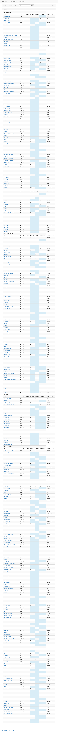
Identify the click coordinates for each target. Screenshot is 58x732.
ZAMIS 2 (5, 705)
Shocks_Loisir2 (6, 709)
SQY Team (6, 609)
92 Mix (5, 663)
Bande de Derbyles (7, 150)
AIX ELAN (5, 676)
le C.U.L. (5, 436)
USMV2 (5, 682)
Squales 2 (5, 131)
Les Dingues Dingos (7, 640)
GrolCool (5, 559)
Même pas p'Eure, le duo (8, 158)
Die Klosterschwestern (8, 26)
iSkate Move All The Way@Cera (9, 555)
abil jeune (5, 400)
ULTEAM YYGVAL (7, 661)
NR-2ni (5, 294)
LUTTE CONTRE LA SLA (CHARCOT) (10, 379)
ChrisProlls (6, 327)
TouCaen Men (6, 596)
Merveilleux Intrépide (7, 348)
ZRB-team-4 (6, 181)
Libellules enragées (7, 16)
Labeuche (5, 277)
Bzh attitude (6, 642)
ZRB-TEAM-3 (6, 168)
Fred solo (5, 358)
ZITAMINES (6, 717)
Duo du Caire (6, 156)
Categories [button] (11, 5)
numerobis (5, 377)
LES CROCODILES (7, 617)
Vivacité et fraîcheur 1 (7, 333)
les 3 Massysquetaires (8, 711)
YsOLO (5, 258)
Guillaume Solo (6, 239)
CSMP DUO (6, 137)
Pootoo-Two (6, 371)
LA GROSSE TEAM (7, 667)
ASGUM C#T (6, 129)
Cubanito (5, 325)
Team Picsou (6, 41)
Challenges (15, 1)
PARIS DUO (6, 68)
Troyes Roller (6, 502)
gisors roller (6, 467)
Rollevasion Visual (7, 461)
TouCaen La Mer (7, 703)
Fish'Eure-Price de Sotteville (9, 83)
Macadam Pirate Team (8, 697)
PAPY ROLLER (6, 356)
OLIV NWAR (6, 279)
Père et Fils (6, 87)
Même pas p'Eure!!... (7, 538)
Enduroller (4, 1)
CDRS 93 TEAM (7, 692)
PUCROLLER (6, 500)
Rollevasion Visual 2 (7, 465)
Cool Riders (6, 644)
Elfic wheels (6, 33)
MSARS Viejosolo (7, 354)
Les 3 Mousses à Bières (8, 444)
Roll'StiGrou (6, 95)
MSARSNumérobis (7, 367)
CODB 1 (5, 684)
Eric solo (5, 304)
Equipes (5, 5)
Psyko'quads (6, 440)
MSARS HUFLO (6, 166)
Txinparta (5, 200)
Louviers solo (6, 317)
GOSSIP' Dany (6, 300)
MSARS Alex (6, 141)
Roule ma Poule (6, 331)
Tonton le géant (6, 70)
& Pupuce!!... (6, 321)
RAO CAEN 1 (6, 496)
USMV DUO (6, 54)
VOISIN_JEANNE (7, 216)
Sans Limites (6, 550)
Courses (10, 1)
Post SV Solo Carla (7, 223)
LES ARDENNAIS (7, 116)
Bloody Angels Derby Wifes (8, 39)
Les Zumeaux (6, 79)
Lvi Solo (5, 214)
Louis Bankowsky (7, 246)
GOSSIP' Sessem (7, 252)
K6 (4, 145)
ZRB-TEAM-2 (6, 177)
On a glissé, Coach (7, 571)
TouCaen (5, 632)
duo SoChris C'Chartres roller (9, 133)
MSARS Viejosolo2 (7, 369)
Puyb (9, 730)
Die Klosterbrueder (7, 108)
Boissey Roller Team (7, 488)
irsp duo (5, 56)
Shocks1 (5, 722)
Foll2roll (5, 208)
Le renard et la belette (7, 74)
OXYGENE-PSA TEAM (8, 680)
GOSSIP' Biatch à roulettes (8, 578)
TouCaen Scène (6, 621)
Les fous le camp (7, 519)
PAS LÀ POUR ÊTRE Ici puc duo (9, 122)
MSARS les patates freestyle (9, 91)
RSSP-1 (5, 665)
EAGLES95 (6, 509)
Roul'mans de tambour (8, 615)
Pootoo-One (6, 229)
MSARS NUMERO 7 (7, 24)
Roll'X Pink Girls (6, 18)
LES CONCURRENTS (8, 477)
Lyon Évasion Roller (7, 143)
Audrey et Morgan (7, 175)
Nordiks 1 (5, 342)
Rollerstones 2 (6, 561)
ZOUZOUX (6, 630)
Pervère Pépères (7, 657)
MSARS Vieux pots (7, 513)
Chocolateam (6, 292)
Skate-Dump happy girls (8, 452)
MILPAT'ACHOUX (7, 427)
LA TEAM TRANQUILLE (8, 569)
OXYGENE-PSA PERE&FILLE (9, 160)
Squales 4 (5, 43)
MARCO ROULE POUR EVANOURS (10, 269)
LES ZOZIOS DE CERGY (8, 707)
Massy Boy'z (6, 699)
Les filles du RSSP (7, 22)
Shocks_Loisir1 (6, 688)
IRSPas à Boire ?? (7, 308)
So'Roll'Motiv (6, 310)
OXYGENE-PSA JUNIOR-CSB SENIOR (11, 35)
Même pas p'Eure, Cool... (8, 613)
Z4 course (5, 548)
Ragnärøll (5, 594)
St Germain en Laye (7, 81)
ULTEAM (5, 651)
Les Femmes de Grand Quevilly (9, 450)
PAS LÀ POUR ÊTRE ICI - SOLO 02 (10, 365)
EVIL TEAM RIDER (7, 93)
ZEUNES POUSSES (7, 419)
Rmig (5, 383)
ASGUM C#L (6, 135)
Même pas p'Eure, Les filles (8, 463)
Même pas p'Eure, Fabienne (9, 212)
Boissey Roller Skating (8, 540)
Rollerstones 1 (6, 517)
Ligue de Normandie (7, 398)
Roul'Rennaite (6, 557)
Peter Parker (6, 254)
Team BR (5, 573)
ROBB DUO (6, 185)
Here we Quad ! (6, 438)
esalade (5, 346)
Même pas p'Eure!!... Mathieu (9, 373)
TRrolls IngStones (7, 106)
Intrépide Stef (6, 231)
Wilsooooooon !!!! (7, 319)
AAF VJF (5, 607)
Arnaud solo (6, 392)
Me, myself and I (7, 271)
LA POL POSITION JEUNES (9, 404)
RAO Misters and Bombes (8, 678)
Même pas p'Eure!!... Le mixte (9, 628)
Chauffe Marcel (6, 486)
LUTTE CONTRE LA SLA (8, 306)
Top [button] (16, 5)
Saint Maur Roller (7, 542)
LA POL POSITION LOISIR (8, 713)
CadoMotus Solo (7, 237)
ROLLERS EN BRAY (7, 532)
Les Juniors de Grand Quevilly (9, 402)
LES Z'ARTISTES (7, 406)
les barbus (5, 139)
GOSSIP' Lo (6, 225)
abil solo (5, 193)
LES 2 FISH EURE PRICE (8, 102)
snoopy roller (6, 388)
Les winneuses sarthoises (8, 31)
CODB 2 (5, 530)
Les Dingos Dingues (7, 636)
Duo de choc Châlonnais (8, 112)
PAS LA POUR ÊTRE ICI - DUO (9, 127)
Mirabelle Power (6, 97)
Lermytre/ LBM (6, 469)
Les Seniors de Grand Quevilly (9, 525)
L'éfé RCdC (6, 611)
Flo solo (5, 202)
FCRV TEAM (6, 590)
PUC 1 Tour (6, 523)
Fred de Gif (6, 298)
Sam (4, 260)
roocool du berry (6, 580)
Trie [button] (53, 5)
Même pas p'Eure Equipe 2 (8, 567)
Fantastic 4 (6, 484)
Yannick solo (6, 285)
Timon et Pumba (7, 58)
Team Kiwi (5, 287)
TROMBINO (6, 204)
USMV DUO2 (6, 64)
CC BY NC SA (4, 730)
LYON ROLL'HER (7, 45)
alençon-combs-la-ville (8, 413)
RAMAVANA (6, 344)
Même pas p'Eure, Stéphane (9, 281)
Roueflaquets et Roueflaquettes (9, 563)
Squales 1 (5, 104)
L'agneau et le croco (7, 62)
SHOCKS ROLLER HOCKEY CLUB (10, 335)
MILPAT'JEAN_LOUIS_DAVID (9, 162)
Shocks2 (5, 701)
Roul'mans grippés (7, 565)
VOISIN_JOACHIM (7, 329)
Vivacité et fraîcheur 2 (7, 296)
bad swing (5, 323)
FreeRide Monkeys (7, 586)
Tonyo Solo (6, 248)
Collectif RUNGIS (7, 521)
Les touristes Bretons (7, 66)
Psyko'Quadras (6, 442)
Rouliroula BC (6, 72)
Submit (32, 5)
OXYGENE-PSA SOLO (8, 302)
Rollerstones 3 (6, 417)
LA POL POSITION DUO (8, 20)
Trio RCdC (5, 536)
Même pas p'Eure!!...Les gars (9, 638)
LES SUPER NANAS (7, 715)
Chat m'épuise (6, 152)
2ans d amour (6, 227)
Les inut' (5, 592)
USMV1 (5, 653)
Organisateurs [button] (22, 1)
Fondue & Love (6, 120)
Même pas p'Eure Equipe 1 (8, 588)
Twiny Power (6, 47)
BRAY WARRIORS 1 (7, 425)
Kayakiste (5, 381)
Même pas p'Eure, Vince (8, 256)
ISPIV (5, 659)
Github (12, 730)
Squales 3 (5, 37)
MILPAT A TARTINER (7, 626)
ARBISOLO (6, 210)
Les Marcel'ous (6, 546)
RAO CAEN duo (6, 85)
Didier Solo (6, 352)
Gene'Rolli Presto (7, 118)
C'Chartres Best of (7, 598)
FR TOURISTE (6, 183)
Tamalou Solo (6, 340)
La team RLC (6, 511)
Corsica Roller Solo (7, 360)
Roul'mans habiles (7, 603)
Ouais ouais (6, 114)
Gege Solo (5, 375)
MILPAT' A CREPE (7, 471)
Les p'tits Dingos (7, 423)
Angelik (5, 206)
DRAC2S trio (6, 490)
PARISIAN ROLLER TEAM (8, 534)
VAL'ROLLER (6, 515)
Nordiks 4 (5, 686)
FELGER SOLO (6, 283)
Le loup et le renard (7, 60)
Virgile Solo (6, 250)
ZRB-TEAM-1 (6, 179)
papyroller (5, 390)
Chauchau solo (6, 262)
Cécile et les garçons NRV (8, 582)
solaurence (6, 198)
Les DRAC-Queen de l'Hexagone (9, 473)
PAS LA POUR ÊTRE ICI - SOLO (9, 264)
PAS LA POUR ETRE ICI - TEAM (9, 544)
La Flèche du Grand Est (8, 241)
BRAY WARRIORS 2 (7, 634)
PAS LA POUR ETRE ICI (8, 507)
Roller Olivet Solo (7, 350)
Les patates (6, 187)
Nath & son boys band (8, 674)
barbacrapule (6, 459)
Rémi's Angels (6, 584)
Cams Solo (6, 221)
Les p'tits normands (7, 421)
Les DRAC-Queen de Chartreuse (9, 454)
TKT (4, 89)
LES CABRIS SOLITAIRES (8, 154)
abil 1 (5, 492)
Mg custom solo (6, 275)
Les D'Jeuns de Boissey (8, 415)
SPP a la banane (7, 605)
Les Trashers (6, 173)
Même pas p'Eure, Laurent (8, 273)
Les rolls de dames (7, 475)
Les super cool (6, 690)
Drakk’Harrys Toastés (7, 164)
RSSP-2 (5, 498)
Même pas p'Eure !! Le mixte (9, 619)
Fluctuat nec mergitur (7, 110)
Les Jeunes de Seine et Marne (9, 411)
